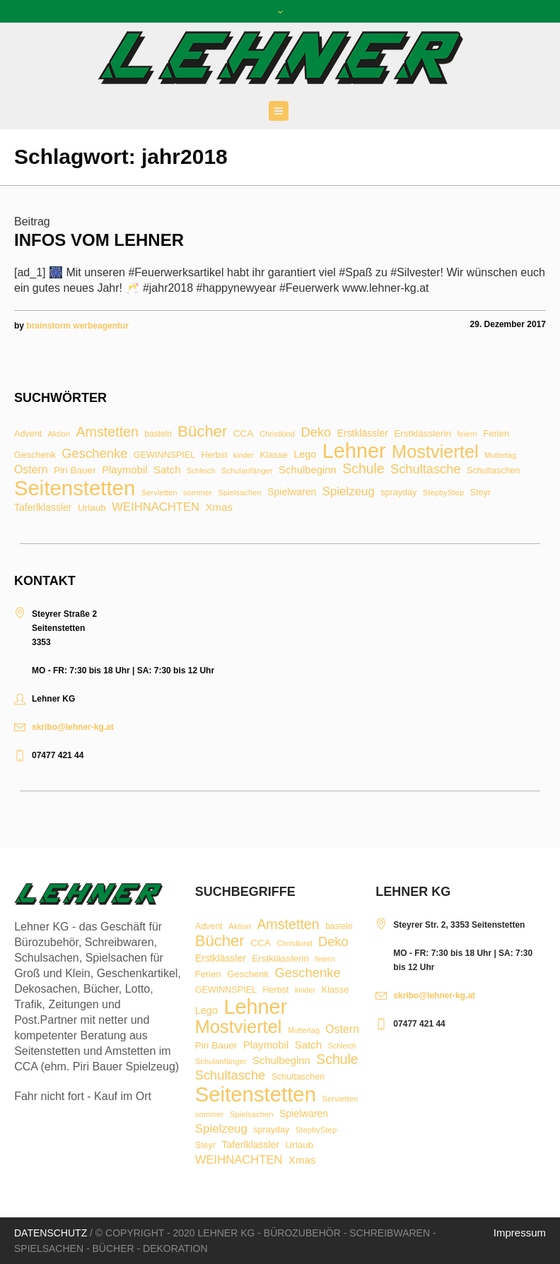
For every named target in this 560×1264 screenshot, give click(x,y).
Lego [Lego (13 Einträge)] (304, 454)
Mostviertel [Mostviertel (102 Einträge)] (435, 452)
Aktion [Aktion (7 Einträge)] (59, 434)
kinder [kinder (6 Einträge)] (243, 455)
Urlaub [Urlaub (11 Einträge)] (92, 508)
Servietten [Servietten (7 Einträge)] (159, 493)
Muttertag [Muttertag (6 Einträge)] (500, 455)
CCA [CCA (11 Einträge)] (243, 434)
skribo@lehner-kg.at (73, 727)
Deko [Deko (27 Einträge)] (316, 432)
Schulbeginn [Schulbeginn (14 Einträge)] (308, 470)
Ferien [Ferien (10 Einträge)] (496, 433)
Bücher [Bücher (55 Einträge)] (202, 431)
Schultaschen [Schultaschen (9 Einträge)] (493, 471)
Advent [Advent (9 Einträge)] (28, 434)
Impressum (520, 1233)
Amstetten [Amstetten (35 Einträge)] (107, 432)
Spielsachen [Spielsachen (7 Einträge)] (240, 493)
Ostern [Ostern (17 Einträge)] (31, 470)
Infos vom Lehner (99, 239)
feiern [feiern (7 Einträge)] (467, 434)
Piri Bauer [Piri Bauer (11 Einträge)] (75, 471)
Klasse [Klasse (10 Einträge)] (274, 454)
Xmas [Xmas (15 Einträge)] (219, 507)
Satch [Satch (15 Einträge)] (167, 469)
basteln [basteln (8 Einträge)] (157, 434)
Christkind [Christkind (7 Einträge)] (277, 434)
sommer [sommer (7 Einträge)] (197, 493)
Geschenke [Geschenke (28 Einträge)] (94, 453)
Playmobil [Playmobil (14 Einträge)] (124, 470)
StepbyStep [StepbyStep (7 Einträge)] (443, 493)
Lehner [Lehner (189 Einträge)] (354, 451)
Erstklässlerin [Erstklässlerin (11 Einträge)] (422, 434)
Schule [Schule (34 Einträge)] (363, 469)
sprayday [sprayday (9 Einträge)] (398, 492)
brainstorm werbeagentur (77, 326)
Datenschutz (50, 1233)
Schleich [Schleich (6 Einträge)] (201, 471)
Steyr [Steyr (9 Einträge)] (480, 492)
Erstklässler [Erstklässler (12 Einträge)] (362, 434)
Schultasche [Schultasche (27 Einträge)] (425, 469)
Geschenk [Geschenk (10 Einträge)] (35, 454)
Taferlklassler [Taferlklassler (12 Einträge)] (42, 508)
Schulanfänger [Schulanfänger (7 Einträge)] (247, 471)
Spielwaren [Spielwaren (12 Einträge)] (291, 492)
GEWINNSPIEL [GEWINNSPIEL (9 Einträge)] (164, 455)
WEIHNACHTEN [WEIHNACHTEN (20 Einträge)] (155, 508)
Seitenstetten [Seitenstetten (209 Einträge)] (74, 488)
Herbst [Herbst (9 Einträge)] (215, 455)
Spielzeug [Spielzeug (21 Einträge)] (348, 492)
